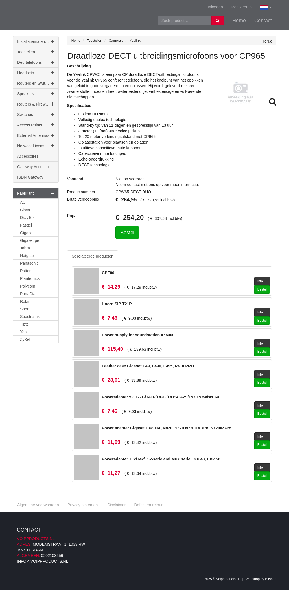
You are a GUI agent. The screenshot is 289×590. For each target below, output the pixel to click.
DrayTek (27, 217)
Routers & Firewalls (35, 104)
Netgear (27, 255)
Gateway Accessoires (36, 167)
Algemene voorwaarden (38, 505)
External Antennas (35, 135)
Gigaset (27, 233)
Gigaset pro (30, 240)
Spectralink (30, 316)
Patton (25, 271)
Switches (35, 114)
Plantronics (30, 278)
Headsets (35, 73)
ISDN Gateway (30, 177)
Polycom (27, 286)
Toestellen (35, 52)
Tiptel (25, 324)
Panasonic (29, 263)
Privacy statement (83, 505)
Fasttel (26, 225)
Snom (25, 309)
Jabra (25, 248)
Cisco (25, 210)
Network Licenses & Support (38, 146)
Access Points (35, 125)
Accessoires (27, 156)
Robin (25, 301)
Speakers (35, 93)
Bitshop (270, 579)
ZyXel (25, 339)
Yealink (26, 332)
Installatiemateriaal (35, 41)
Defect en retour (148, 505)
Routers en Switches (35, 83)
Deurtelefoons (35, 62)
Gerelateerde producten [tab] (92, 256)
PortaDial (28, 293)
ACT (24, 202)
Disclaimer (116, 505)
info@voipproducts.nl (42, 561)
